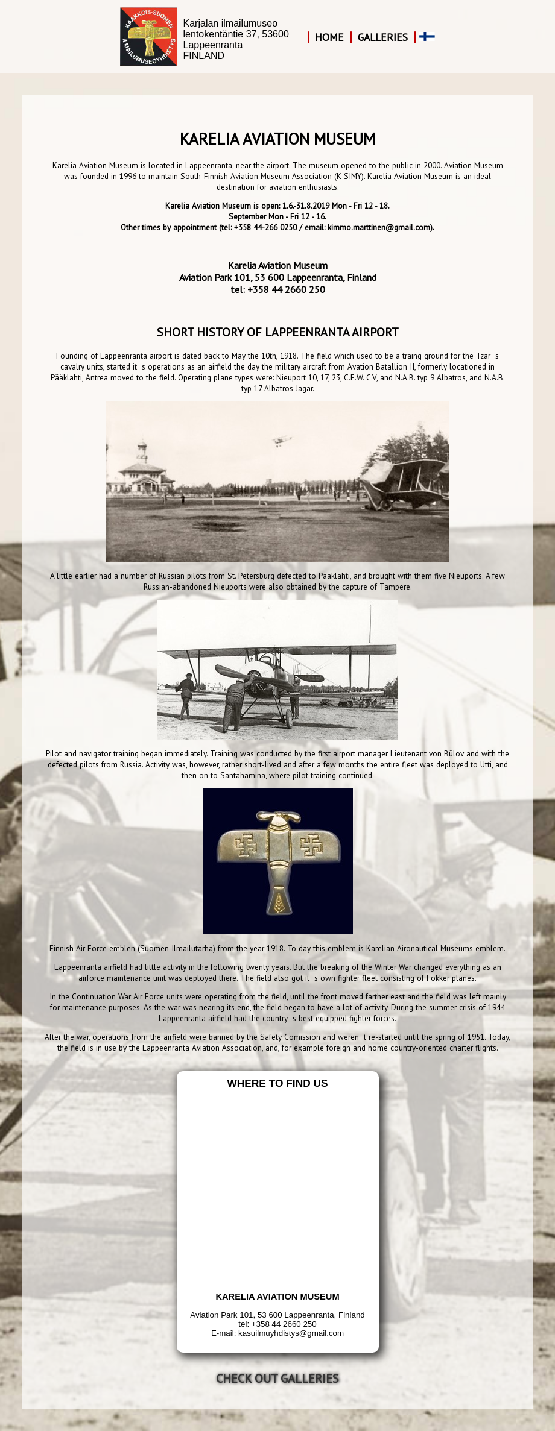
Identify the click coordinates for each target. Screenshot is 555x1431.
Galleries (383, 37)
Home (329, 37)
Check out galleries (277, 1378)
